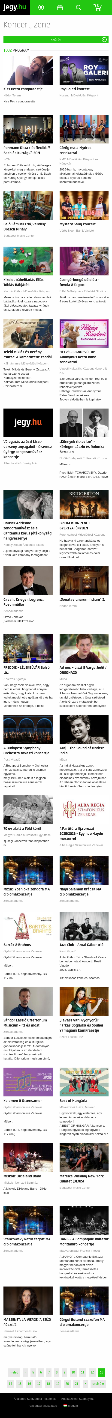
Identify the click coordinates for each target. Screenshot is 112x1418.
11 (82, 1372)
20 (67, 1384)
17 (38, 1384)
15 (19, 1384)
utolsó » (98, 1384)
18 (48, 1384)
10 (73, 1372)
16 (29, 1384)
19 (57, 1384)
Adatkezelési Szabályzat (77, 1398)
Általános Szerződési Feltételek (35, 1398)
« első (14, 1372)
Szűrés (56, 40)
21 (76, 1384)
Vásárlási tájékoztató (43, 1405)
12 (92, 1372)
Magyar (71, 1405)
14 (10, 1384)
